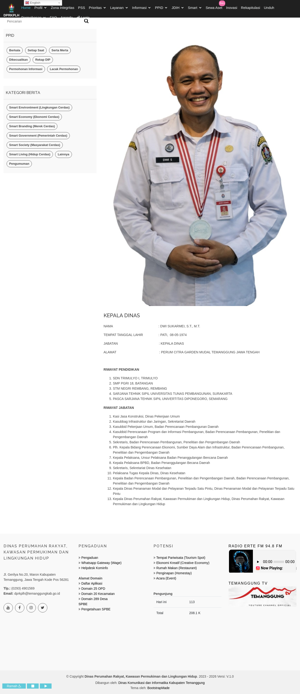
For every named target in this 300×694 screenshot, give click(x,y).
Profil (38, 9)
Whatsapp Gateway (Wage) (100, 563)
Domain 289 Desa (94, 599)
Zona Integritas (62, 9)
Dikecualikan (18, 59)
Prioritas (95, 9)
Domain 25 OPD (93, 588)
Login (83, 19)
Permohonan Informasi (25, 69)
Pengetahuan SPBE (96, 609)
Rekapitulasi (250, 9)
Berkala (14, 50)
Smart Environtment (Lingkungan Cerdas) (39, 107)
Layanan (117, 9)
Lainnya (63, 154)
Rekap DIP (42, 59)
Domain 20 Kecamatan (98, 594)
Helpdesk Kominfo (94, 568)
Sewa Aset (214, 9)
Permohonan (31, 19)
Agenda (67, 19)
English (32, 3)
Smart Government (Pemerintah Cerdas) (38, 135)
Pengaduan (89, 558)
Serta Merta (60, 50)
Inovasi (231, 9)
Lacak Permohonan (64, 69)
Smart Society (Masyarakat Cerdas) (34, 145)
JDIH (175, 9)
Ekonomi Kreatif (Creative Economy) (182, 563)
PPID (159, 9)
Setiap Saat (36, 50)
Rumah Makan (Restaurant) (176, 568)
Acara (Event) (166, 578)
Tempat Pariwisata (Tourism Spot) (180, 558)
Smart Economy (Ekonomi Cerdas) (34, 117)
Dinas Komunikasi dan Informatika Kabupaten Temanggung (161, 683)
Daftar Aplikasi (91, 583)
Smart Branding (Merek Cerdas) (32, 126)
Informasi (139, 9)
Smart (192, 9)
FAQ (53, 19)
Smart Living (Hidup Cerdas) (29, 154)
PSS (81, 9)
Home (26, 9)
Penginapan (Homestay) (174, 573)
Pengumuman (19, 163)
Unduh (269, 9)
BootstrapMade (158, 688)
